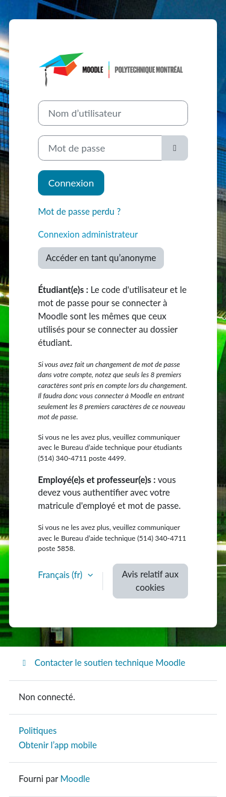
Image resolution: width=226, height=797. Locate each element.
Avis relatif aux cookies (150, 580)
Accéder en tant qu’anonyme (101, 258)
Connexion (71, 182)
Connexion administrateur (88, 234)
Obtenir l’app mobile (58, 745)
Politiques (38, 730)
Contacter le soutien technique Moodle (102, 662)
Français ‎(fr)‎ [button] (61, 575)
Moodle (75, 779)
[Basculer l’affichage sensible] (175, 148)
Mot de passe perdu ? (79, 211)
